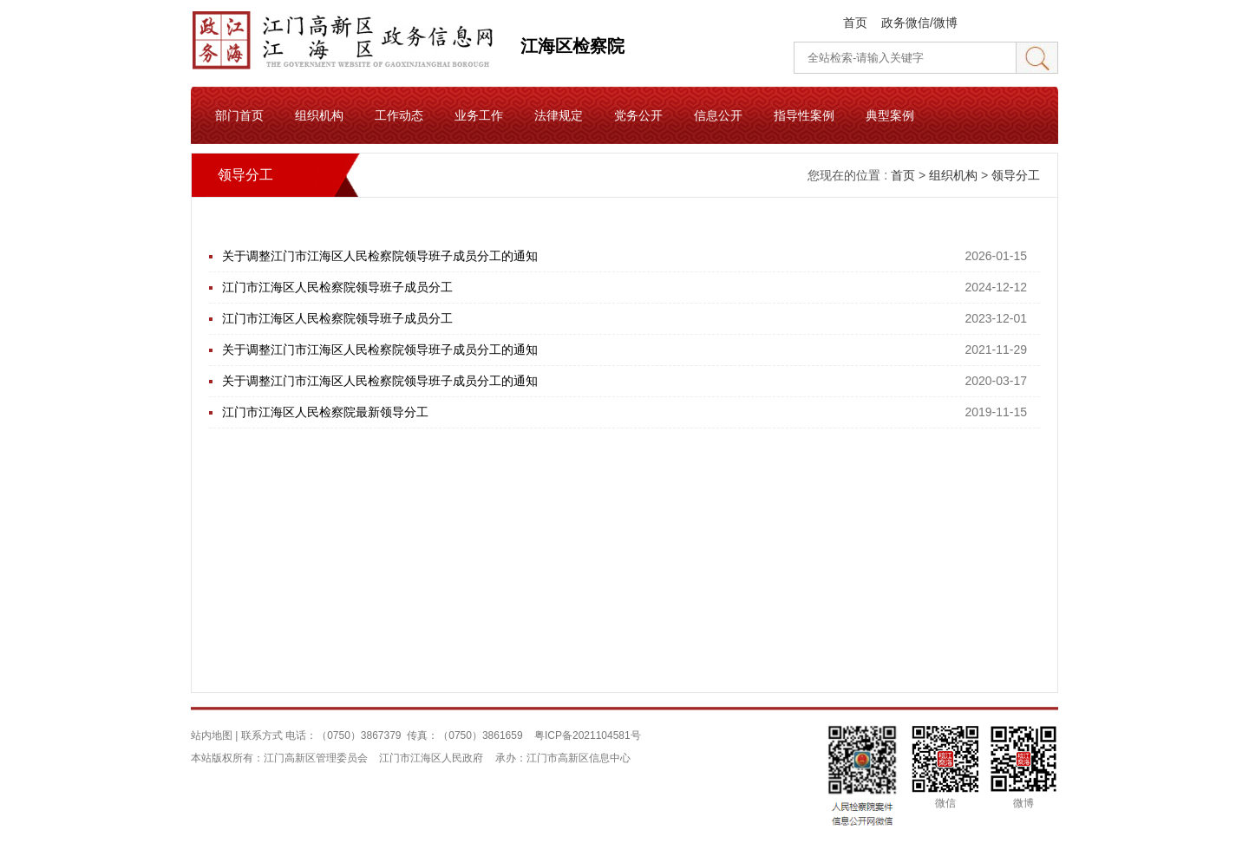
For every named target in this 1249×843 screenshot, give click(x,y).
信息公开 (718, 115)
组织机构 (319, 115)
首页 (855, 22)
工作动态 (399, 115)
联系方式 (262, 735)
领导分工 (1015, 175)
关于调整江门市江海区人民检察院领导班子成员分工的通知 (380, 256)
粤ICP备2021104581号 (587, 735)
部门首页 (239, 115)
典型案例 (890, 115)
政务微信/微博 (919, 22)
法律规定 (558, 115)
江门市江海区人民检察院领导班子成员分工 (337, 287)
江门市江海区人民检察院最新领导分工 (325, 412)
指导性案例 (804, 115)
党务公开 (638, 115)
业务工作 (478, 115)
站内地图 (211, 735)
